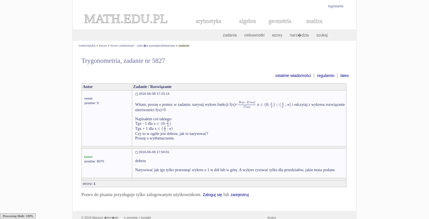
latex (344, 75)
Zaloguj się (212, 194)
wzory (277, 35)
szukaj (322, 35)
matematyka (86, 45)
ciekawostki (254, 35)
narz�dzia (299, 35)
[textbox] (264, 104)
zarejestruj (240, 194)
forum (103, 45)
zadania (230, 35)
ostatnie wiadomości (293, 75)
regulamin (325, 75)
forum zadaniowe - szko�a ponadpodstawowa (143, 45)
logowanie (335, 6)
